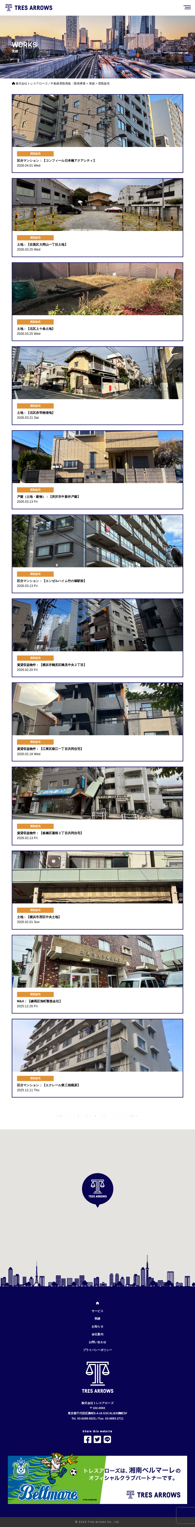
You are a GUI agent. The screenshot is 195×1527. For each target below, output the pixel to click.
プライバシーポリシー (97, 1349)
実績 (97, 1318)
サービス (97, 1311)
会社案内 (97, 1334)
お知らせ (97, 1326)
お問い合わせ (97, 1342)
